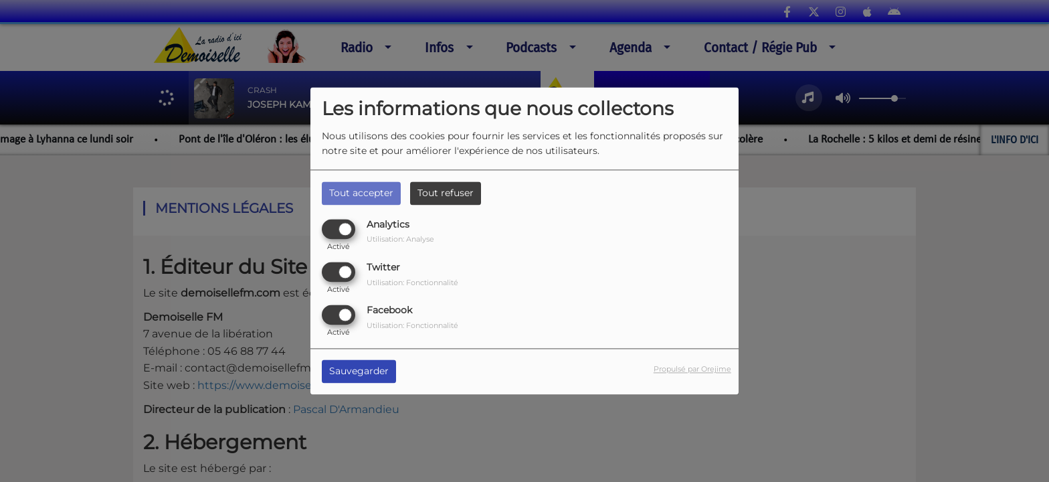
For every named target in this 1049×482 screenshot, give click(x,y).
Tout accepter (361, 193)
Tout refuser (445, 193)
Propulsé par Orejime (692, 369)
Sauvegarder (359, 372)
